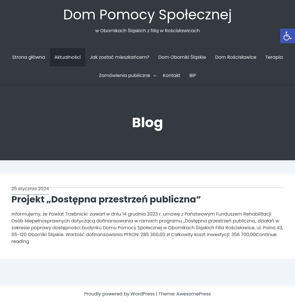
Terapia (274, 57)
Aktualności (67, 57)
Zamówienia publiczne (124, 75)
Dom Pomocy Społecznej (147, 14)
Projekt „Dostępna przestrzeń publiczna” (106, 199)
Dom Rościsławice (235, 57)
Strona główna (28, 57)
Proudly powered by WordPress (120, 294)
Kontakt (171, 75)
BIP (192, 75)
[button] (287, 36)
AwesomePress (193, 294)
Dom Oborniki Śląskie (182, 57)
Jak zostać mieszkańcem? (119, 57)
